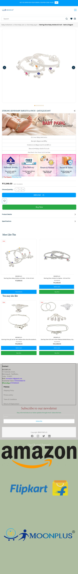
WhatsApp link (16, 177)
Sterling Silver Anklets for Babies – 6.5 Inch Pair (57, 278)
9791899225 (14, 383)
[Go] (66, 19)
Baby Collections (7, 25)
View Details (18, 292)
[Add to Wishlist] (4, 200)
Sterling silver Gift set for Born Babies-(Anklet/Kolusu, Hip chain (57, 339)
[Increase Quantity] (23, 189)
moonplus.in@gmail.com (14, 378)
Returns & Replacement (11, 404)
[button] (71, 19)
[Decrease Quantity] (16, 189)
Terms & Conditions (10, 399)
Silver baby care (19, 25)
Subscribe (39, 421)
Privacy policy (8, 395)
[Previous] (4, 67)
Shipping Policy (9, 390)
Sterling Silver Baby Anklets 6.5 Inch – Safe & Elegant (56, 25)
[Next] (73, 67)
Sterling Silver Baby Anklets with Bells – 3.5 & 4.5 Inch (19, 278)
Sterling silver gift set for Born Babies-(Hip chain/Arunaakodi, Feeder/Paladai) (18, 339)
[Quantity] (19, 189)
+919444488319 (19, 381)
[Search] (33, 19)
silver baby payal (31, 25)
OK (56, 2)
